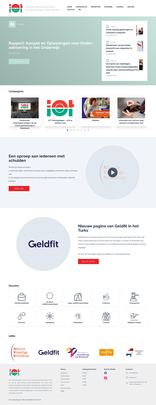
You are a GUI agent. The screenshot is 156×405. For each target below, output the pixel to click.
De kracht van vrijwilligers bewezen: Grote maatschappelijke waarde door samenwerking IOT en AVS (122, 68)
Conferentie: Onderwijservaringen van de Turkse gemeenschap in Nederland (25, 124)
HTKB (84, 382)
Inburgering (50, 317)
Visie (62, 385)
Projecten (95, 7)
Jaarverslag (65, 382)
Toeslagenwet (134, 298)
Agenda (119, 7)
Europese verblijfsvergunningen (50, 298)
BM (40, 400)
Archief (130, 7)
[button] (67, 130)
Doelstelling (65, 376)
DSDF (84, 376)
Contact (71, 10)
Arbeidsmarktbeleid (22, 298)
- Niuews (20, 24)
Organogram (65, 379)
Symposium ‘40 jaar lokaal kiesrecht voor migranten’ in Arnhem (119, 48)
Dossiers (108, 7)
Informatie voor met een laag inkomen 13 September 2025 (131, 121)
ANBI (62, 391)
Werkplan (64, 373)
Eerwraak (21, 317)
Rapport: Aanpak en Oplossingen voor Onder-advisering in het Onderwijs (51, 45)
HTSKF (84, 373)
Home (69, 7)
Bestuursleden (66, 388)
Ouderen (106, 317)
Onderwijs (106, 298)
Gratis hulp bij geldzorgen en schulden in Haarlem (119, 31)
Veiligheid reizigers (134, 317)
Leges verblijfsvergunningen (78, 298)
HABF (84, 385)
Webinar (95, 120)
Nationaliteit (78, 317)
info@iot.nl (132, 377)
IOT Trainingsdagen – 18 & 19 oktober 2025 (60, 121)
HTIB (84, 379)
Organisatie (81, 7)
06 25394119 (133, 373)
